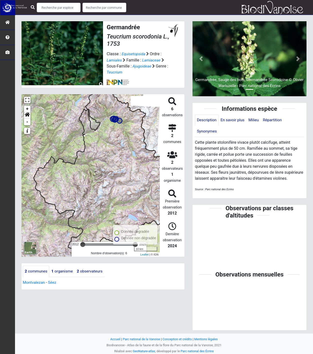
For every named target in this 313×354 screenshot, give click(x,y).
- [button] (27, 121)
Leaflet (144, 254)
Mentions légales (207, 339)
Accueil (114, 339)
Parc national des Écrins (197, 351)
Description (207, 120)
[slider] (82, 244)
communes (36, 270)
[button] (27, 115)
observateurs (91, 270)
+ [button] (27, 109)
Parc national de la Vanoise (141, 339)
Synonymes (207, 131)
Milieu (255, 120)
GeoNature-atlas (143, 351)
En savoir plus (233, 120)
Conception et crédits (177, 339)
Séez (53, 282)
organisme (63, 270)
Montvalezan (34, 282)
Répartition (274, 120)
